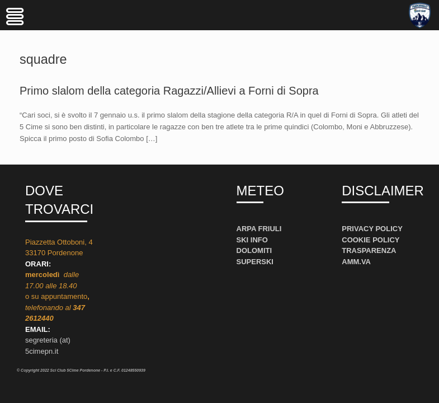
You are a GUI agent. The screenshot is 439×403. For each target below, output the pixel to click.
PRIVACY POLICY (372, 228)
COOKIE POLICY (370, 240)
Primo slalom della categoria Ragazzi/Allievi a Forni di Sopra (169, 91)
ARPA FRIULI (259, 228)
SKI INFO (252, 240)
